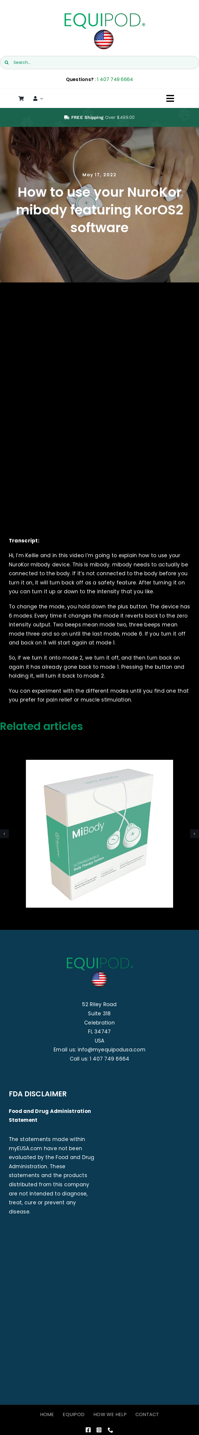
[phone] (110, 1430)
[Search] (6, 62)
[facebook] (88, 1430)
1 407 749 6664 (115, 79)
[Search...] (99, 62)
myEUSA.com (25, 1148)
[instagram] (99, 1430)
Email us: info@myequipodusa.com (99, 1049)
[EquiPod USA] (104, 14)
